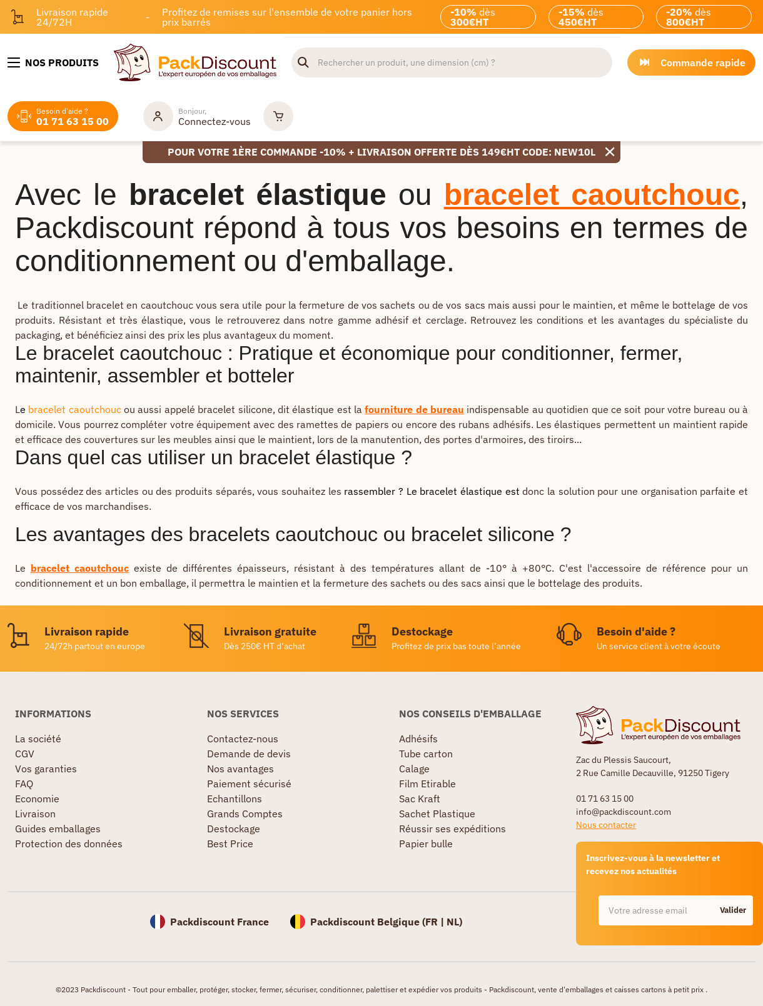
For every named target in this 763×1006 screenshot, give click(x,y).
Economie (37, 798)
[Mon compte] (197, 116)
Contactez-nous (242, 738)
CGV (24, 753)
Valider (733, 910)
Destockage (233, 828)
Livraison (35, 813)
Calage (414, 768)
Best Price (230, 843)
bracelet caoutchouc (74, 409)
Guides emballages (58, 828)
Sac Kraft (419, 798)
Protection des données (69, 843)
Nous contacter (606, 824)
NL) (454, 921)
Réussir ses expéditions (452, 828)
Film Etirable (427, 783)
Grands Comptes (245, 813)
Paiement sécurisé (249, 783)
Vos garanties (46, 768)
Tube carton (426, 753)
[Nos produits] (53, 62)
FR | (436, 921)
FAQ (24, 783)
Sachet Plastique (437, 813)
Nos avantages (240, 768)
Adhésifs (418, 738)
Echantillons (234, 798)
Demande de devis (249, 753)
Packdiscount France (219, 921)
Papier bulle (426, 843)
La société (38, 738)
